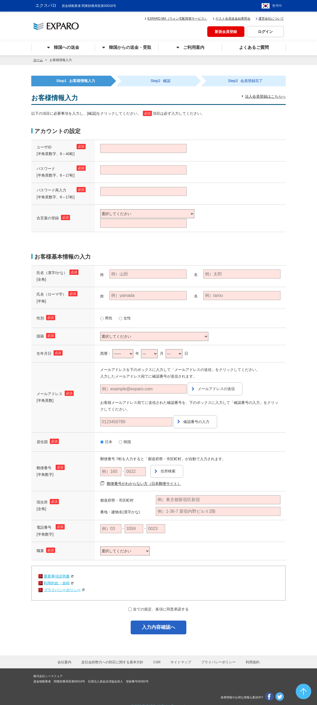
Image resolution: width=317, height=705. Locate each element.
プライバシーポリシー (62, 580)
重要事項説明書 (57, 566)
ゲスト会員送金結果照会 (231, 17)
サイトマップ (180, 653)
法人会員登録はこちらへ (265, 95)
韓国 (127, 435)
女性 (127, 317)
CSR (157, 653)
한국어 (277, 5)
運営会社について (270, 17)
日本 (108, 435)
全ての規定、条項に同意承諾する (161, 599)
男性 (108, 317)
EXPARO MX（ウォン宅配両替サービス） (175, 17)
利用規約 (252, 653)
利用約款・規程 (57, 573)
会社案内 (64, 653)
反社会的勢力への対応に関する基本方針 (112, 653)
